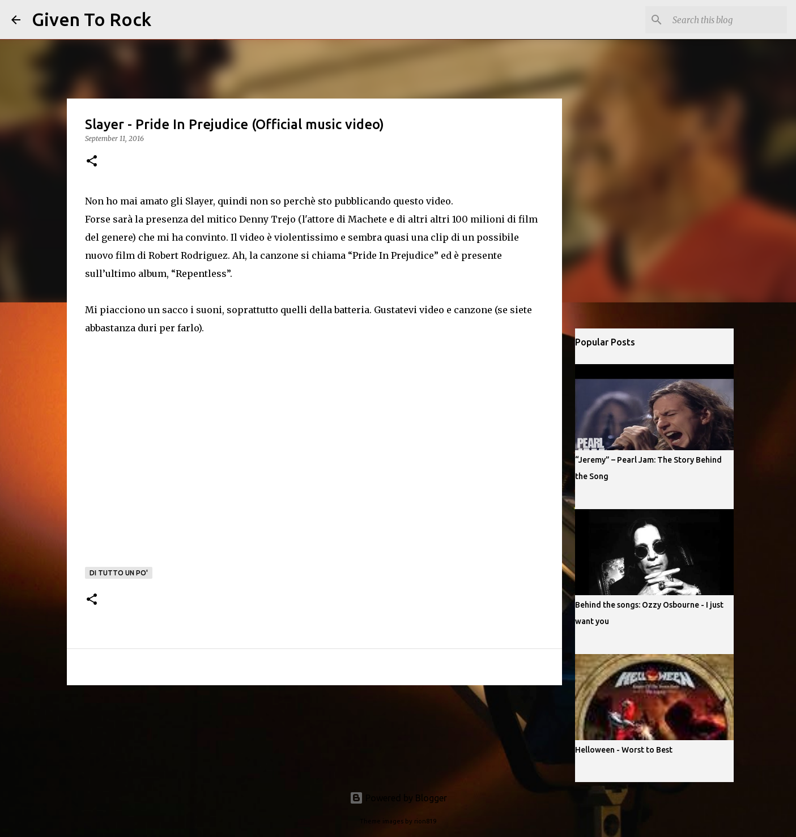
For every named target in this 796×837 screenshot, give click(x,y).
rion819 (425, 821)
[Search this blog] (727, 19)
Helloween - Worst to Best (623, 749)
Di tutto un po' (119, 572)
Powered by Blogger (398, 798)
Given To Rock (91, 19)
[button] (92, 161)
